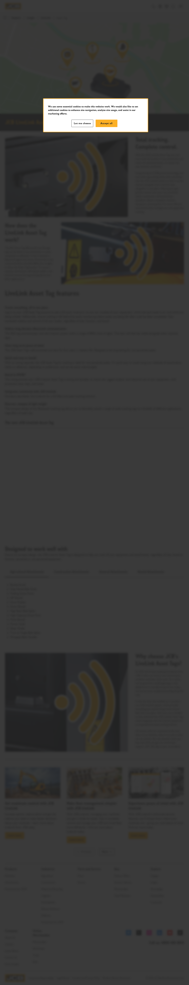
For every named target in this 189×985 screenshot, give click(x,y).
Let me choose (82, 123)
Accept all (106, 123)
